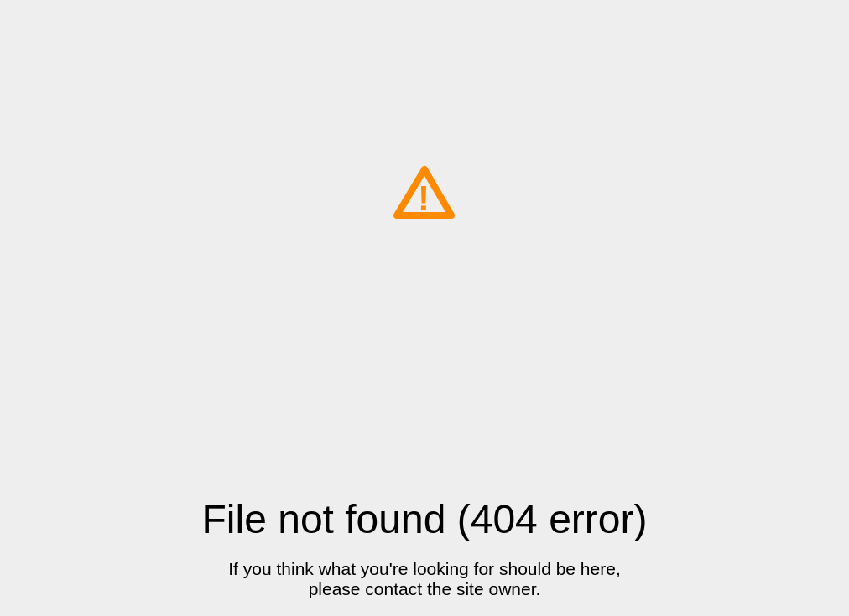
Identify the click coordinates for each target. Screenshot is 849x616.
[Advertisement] (424, 370)
